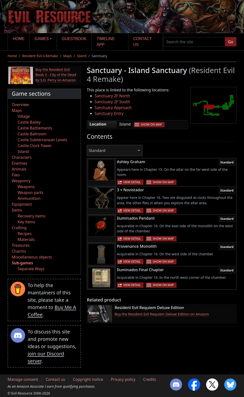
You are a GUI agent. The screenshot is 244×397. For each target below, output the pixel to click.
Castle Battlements (35, 128)
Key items (26, 222)
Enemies (19, 163)
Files (16, 175)
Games (42, 39)
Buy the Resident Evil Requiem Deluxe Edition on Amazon (162, 314)
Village (24, 116)
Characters (22, 157)
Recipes (25, 233)
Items (17, 210)
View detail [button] (132, 182)
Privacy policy (123, 379)
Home (18, 39)
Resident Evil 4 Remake (40, 56)
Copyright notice (88, 379)
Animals (19, 169)
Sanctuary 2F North (112, 95)
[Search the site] (194, 41)
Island (81, 56)
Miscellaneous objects (32, 257)
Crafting (19, 227)
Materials (26, 239)
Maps (67, 56)
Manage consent (23, 379)
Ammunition (29, 198)
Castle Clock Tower (35, 145)
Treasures (21, 245)
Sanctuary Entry (109, 113)
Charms (19, 251)
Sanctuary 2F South (112, 101)
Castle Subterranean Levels (42, 139)
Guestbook (74, 39)
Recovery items (31, 216)
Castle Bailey (29, 122)
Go (230, 41)
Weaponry (21, 180)
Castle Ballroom (32, 134)
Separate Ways (31, 268)
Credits (149, 379)
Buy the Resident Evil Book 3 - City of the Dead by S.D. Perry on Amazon (55, 74)
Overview (20, 104)
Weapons (26, 186)
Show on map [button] (151, 124)
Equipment (22, 204)
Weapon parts (30, 192)
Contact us (142, 42)
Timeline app (106, 42)
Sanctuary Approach (113, 107)
